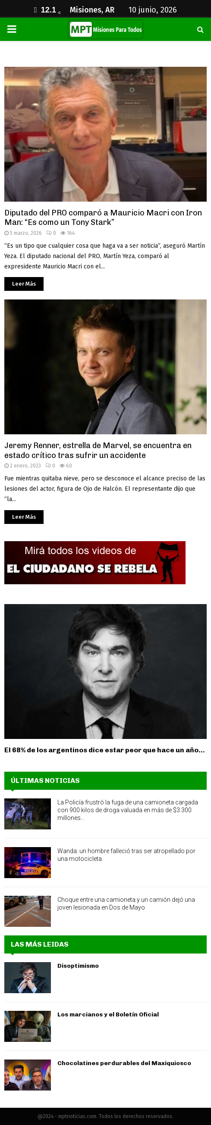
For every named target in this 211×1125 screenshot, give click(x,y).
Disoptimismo (78, 965)
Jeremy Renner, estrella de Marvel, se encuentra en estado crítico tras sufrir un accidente (98, 450)
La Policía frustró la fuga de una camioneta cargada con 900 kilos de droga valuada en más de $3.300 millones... (127, 810)
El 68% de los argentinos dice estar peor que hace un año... (104, 750)
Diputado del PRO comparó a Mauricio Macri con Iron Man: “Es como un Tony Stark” (103, 217)
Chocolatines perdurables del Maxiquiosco (124, 1063)
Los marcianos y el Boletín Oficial (108, 1014)
